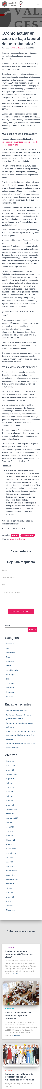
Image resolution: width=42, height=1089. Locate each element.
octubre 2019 (10, 787)
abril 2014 (9, 901)
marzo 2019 (10, 792)
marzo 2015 (10, 892)
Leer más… (16, 974)
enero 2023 (10, 770)
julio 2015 (9, 888)
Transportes (10, 692)
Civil (7, 648)
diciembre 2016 (11, 849)
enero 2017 (10, 844)
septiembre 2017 (12, 818)
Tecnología (10, 688)
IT (15, 539)
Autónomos (10, 644)
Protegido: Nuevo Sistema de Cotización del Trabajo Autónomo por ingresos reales (19, 1077)
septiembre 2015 (12, 879)
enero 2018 (10, 805)
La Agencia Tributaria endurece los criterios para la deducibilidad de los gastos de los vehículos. (21, 735)
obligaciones (21, 539)
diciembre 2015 (11, 871)
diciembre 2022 (11, 774)
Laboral (15, 535)
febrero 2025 (10, 761)
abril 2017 (9, 831)
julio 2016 (9, 857)
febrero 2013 (10, 910)
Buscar (7, 626)
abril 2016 (9, 862)
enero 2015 (10, 897)
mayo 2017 (10, 827)
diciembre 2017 (11, 809)
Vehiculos (9, 696)
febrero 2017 (10, 840)
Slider (8, 679)
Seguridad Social (27, 535)
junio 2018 (9, 796)
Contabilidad (10, 653)
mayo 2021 (10, 779)
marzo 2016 (10, 866)
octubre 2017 (10, 814)
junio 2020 (9, 783)
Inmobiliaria (10, 661)
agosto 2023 (10, 765)
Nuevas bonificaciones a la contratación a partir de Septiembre (18, 1015)
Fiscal (8, 657)
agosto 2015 (10, 884)
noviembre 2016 (11, 853)
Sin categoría (10, 675)
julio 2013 (9, 906)
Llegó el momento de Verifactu (16, 710)
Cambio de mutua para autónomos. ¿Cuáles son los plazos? (18, 954)
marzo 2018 (10, 801)
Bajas (12, 539)
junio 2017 (9, 822)
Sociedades (10, 683)
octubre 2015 (10, 875)
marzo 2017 (10, 836)
